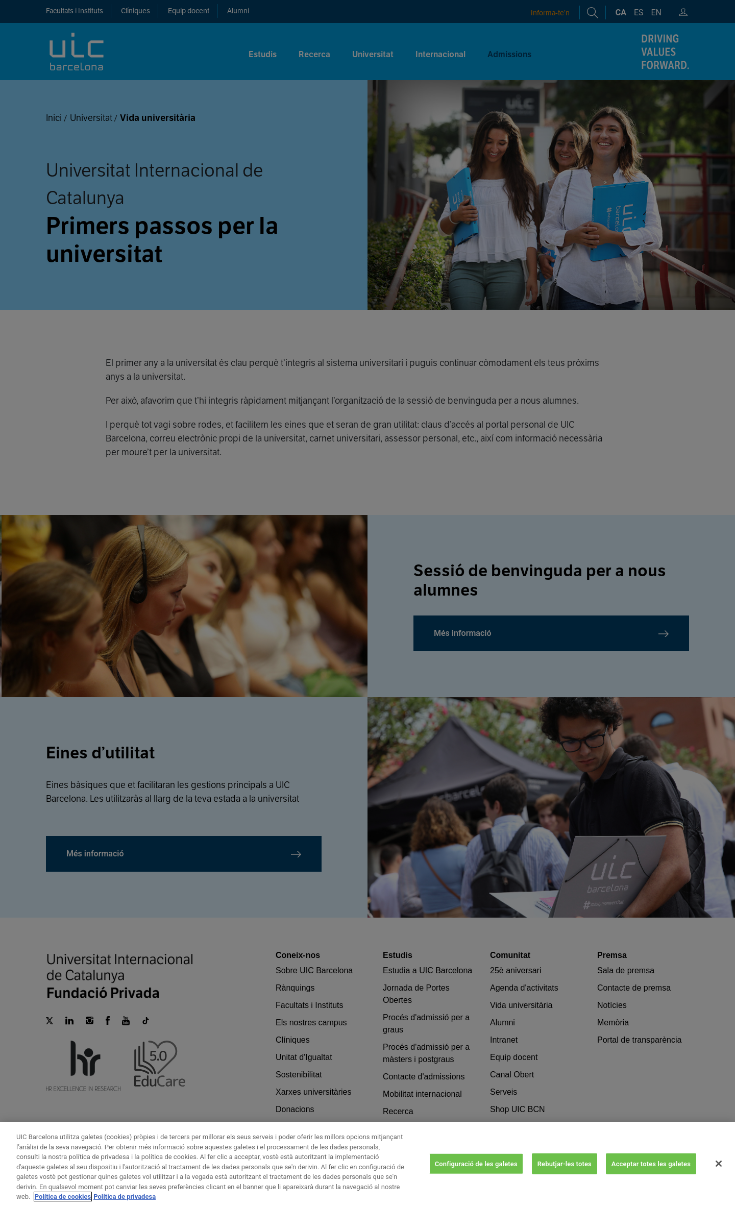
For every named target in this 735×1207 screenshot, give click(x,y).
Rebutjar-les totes (564, 1173)
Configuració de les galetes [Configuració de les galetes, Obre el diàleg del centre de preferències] (476, 1173)
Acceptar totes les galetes (651, 1173)
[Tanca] (718, 1173)
